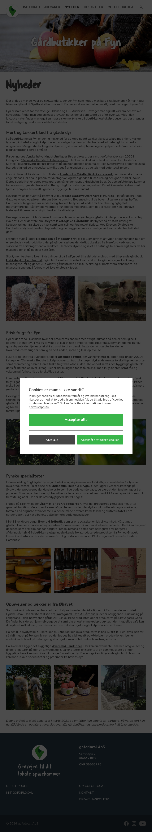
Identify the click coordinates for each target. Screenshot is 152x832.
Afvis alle (52, 440)
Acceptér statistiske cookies (100, 440)
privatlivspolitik (39, 407)
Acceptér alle (76, 419)
